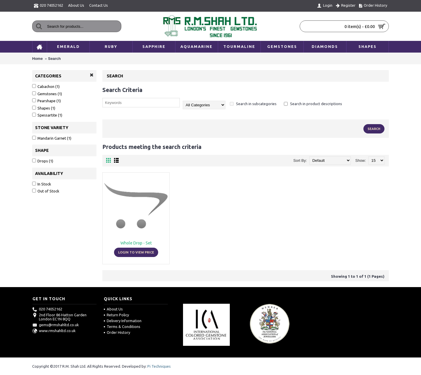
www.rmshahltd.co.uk (54, 331)
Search (54, 58)
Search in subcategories (253, 104)
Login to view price (136, 252)
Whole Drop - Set (136, 243)
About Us (113, 309)
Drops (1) (42, 161)
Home (37, 58)
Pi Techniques (159, 366)
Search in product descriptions (313, 104)
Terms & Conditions (122, 326)
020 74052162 (47, 309)
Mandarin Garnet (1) (51, 138)
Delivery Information (123, 321)
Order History (117, 332)
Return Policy (116, 315)
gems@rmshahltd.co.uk (55, 325)
